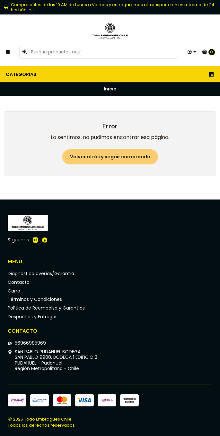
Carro (14, 291)
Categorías (110, 74)
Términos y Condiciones (35, 299)
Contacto (19, 282)
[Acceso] (192, 52)
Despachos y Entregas (32, 316)
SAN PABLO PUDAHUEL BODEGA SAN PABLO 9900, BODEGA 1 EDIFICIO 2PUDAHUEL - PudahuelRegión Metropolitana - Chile (52, 360)
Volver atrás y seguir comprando (110, 156)
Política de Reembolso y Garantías (46, 308)
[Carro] (208, 52)
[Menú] (8, 52)
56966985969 (27, 343)
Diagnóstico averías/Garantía (41, 273)
